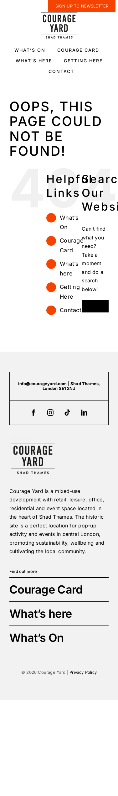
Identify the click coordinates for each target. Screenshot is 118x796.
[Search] (88, 306)
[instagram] (51, 412)
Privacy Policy (83, 672)
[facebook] (34, 412)
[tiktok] (67, 412)
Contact (70, 310)
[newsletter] (81, 6)
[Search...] (95, 306)
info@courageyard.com (42, 383)
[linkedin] (84, 412)
